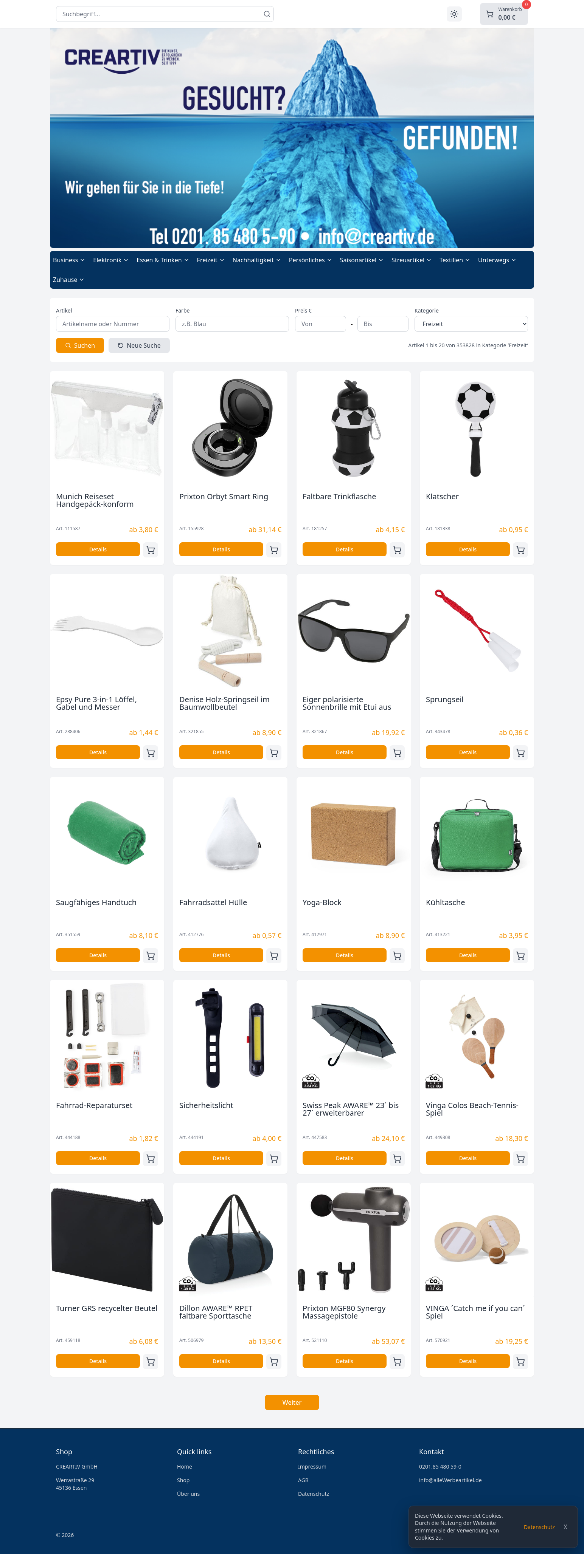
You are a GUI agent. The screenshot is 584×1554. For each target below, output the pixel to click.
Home (184, 1466)
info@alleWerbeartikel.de (450, 1480)
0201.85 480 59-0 (440, 1466)
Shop (183, 1480)
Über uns (188, 1493)
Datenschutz (539, 1527)
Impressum (312, 1466)
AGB (303, 1480)
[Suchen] (267, 14)
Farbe (182, 310)
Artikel (64, 310)
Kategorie (427, 310)
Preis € (303, 310)
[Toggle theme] (454, 14)
